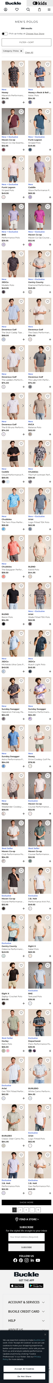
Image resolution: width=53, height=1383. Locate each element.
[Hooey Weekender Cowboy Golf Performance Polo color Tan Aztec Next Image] (21, 785)
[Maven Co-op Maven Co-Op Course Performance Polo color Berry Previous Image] (31, 216)
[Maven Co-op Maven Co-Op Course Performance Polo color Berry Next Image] (48, 216)
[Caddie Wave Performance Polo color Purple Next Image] (48, 169)
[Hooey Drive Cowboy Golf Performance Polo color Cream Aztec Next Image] (48, 738)
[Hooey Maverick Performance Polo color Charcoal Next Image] (21, 74)
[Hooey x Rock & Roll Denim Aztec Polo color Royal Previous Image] (31, 74)
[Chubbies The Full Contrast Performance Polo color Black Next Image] (48, 454)
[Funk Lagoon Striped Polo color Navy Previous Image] (31, 122)
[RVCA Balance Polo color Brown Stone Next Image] (48, 406)
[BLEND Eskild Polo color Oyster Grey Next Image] (48, 548)
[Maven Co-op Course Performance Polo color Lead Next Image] (48, 833)
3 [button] (26, 1210)
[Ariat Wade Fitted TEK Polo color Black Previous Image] (31, 596)
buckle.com (39, 1340)
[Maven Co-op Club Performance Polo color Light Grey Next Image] (21, 833)
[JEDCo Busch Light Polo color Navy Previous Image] (31, 643)
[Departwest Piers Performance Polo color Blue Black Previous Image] (31, 1023)
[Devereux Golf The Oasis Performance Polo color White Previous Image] (31, 311)
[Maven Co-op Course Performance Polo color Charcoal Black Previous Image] (5, 880)
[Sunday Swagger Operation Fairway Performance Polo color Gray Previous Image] (5, 691)
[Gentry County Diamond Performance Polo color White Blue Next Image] (48, 264)
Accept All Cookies (24, 1369)
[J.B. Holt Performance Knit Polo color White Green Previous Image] (31, 880)
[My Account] (5, 9)
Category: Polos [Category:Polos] (13, 51)
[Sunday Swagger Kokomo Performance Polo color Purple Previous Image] (31, 691)
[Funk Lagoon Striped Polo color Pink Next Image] (21, 169)
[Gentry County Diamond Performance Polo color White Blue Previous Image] (31, 264)
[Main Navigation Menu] (49, 10)
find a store (29, 1219)
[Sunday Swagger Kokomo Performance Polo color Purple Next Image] (48, 691)
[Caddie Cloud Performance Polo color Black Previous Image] (5, 454)
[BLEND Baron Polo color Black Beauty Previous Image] (5, 596)
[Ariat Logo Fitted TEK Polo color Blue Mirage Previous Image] (31, 501)
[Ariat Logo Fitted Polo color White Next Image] (48, 1117)
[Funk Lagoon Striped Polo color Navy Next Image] (48, 122)
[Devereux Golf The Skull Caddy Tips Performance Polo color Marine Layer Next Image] (21, 311)
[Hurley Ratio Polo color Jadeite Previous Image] (5, 1023)
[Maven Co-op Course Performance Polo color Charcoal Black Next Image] (21, 880)
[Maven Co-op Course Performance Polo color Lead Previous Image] (31, 833)
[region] (24, 1356)
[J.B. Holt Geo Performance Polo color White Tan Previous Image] (31, 1165)
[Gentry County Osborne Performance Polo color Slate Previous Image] (5, 928)
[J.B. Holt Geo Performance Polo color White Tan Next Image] (48, 1165)
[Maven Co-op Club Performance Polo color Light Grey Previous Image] (5, 833)
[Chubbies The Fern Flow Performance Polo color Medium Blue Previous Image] (5, 501)
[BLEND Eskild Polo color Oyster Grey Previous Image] (31, 548)
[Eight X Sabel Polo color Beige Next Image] (48, 928)
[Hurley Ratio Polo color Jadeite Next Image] (21, 1023)
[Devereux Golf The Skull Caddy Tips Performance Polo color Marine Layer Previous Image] (5, 311)
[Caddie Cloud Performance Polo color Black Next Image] (21, 454)
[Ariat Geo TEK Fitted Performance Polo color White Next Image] (21, 1070)
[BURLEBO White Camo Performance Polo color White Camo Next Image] (48, 1070)
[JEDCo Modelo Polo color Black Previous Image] (5, 264)
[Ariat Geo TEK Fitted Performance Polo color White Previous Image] (5, 1070)
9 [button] (38, 1210)
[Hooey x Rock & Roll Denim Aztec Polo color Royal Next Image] (48, 74)
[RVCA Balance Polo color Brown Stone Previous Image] (31, 406)
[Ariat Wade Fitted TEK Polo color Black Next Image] (48, 596)
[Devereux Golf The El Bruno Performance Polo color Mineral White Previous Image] (5, 406)
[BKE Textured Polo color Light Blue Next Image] (48, 975)
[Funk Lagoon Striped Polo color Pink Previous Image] (5, 169)
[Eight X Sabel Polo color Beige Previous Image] (31, 928)
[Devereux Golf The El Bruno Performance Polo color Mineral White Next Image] (21, 406)
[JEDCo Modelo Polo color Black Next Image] (21, 264)
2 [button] (20, 1210)
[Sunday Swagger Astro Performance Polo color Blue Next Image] (21, 738)
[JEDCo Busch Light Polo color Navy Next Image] (48, 643)
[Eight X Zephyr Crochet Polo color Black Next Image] (21, 975)
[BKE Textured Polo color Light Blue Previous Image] (31, 975)
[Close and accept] (45, 1334)
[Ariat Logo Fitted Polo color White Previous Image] (31, 1117)
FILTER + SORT (26, 42)
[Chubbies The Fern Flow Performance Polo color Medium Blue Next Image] (21, 501)
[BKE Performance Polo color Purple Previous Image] (5, 216)
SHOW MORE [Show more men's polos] (26, 1202)
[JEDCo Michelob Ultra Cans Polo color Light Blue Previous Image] (5, 643)
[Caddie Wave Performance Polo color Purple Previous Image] (31, 169)
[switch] (5, 33)
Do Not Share (24, 1376)
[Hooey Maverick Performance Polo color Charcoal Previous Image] (5, 74)
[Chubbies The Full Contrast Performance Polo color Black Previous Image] (31, 454)
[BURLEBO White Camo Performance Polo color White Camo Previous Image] (31, 1070)
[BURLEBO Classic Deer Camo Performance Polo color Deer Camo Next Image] (21, 1117)
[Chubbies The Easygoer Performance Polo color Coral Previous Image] (5, 548)
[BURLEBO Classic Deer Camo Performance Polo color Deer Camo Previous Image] (5, 1117)
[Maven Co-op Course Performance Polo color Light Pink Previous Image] (31, 785)
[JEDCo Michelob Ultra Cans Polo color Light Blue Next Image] (21, 643)
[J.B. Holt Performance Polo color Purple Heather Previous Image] (5, 1165)
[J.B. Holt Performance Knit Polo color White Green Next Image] (48, 880)
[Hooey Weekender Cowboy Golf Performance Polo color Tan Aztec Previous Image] (5, 785)
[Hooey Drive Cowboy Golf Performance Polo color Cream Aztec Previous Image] (31, 738)
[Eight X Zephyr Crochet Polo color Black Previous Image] (5, 975)
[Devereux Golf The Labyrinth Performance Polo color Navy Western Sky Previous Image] (31, 359)
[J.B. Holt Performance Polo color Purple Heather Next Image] (21, 1165)
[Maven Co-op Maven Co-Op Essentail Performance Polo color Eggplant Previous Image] (5, 122)
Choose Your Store (35, 33)
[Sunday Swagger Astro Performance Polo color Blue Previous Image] (5, 738)
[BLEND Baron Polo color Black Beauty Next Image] (21, 596)
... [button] (32, 1210)
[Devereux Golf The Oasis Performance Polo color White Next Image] (48, 311)
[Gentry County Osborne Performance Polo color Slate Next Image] (21, 928)
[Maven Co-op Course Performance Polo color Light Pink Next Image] (48, 785)
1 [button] (14, 1210)
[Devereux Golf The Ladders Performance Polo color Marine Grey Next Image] (21, 359)
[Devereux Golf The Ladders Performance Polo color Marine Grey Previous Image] (5, 359)
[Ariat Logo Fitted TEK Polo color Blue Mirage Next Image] (48, 501)
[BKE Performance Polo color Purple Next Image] (21, 216)
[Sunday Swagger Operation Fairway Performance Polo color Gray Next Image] (21, 691)
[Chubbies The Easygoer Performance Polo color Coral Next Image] (21, 548)
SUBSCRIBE (26, 1247)
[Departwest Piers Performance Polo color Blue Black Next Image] (48, 1023)
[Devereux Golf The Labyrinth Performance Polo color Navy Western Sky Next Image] (48, 359)
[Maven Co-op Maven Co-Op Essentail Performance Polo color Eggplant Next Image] (21, 122)
